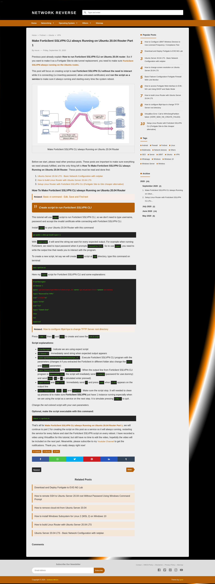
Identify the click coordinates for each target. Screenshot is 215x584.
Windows (158, 176)
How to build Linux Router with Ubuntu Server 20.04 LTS (66, 180)
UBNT (161, 172)
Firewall (155, 162)
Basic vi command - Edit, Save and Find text (66, 197)
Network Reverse (57, 12)
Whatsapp (146, 176)
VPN (59, 451)
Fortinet (38, 451)
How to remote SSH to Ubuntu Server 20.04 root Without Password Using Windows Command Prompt (82, 498)
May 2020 (149, 234)
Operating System (69, 23)
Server (152, 172)
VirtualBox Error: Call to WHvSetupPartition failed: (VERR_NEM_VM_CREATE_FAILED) (164, 129)
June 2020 (150, 229)
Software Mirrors (53, 580)
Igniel (181, 580)
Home (34, 23)
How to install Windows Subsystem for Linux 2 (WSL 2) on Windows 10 (70, 517)
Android (145, 162)
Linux (174, 162)
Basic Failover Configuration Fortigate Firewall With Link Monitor (161, 87)
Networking (48, 23)
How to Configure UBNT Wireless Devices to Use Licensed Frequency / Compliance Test (163, 45)
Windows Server (149, 181)
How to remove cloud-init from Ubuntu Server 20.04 (61, 508)
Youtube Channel (116, 441)
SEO (144, 172)
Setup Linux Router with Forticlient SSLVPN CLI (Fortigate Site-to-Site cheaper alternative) (83, 184)
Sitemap (105, 23)
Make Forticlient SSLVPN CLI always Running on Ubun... (164, 210)
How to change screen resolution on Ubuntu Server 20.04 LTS (160, 77)
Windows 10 (170, 176)
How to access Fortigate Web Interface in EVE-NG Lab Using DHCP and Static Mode (164, 97)
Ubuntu (49, 451)
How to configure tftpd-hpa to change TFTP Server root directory (76, 329)
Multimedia (146, 167)
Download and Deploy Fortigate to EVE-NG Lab (59, 488)
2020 (144, 199)
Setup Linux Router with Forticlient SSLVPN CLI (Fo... (163, 217)
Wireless (162, 181)
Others (89, 23)
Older (129, 470)
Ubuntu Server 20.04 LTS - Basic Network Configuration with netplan (72, 176)
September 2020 (152, 204)
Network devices (161, 167)
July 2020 (149, 224)
